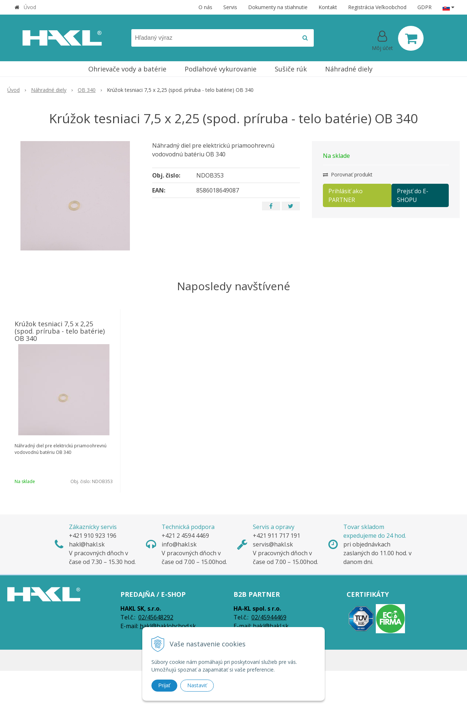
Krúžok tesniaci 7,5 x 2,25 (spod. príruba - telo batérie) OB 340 (60, 331)
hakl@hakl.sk (271, 626)
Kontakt (328, 7)
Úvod (30, 7)
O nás (205, 7)
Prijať (164, 685)
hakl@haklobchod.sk (168, 626)
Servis (230, 7)
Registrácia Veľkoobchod (377, 7)
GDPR (424, 7)
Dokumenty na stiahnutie (278, 7)
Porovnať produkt (348, 174)
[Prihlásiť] (382, 40)
